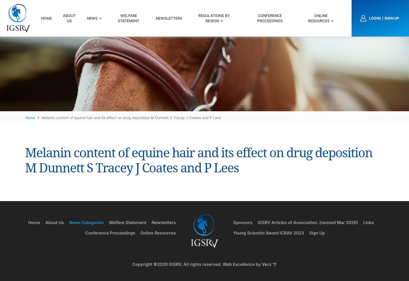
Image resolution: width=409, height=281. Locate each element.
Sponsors (243, 222)
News (92, 18)
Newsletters (169, 18)
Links (368, 222)
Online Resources (319, 18)
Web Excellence (239, 264)
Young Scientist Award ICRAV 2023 (268, 233)
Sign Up (317, 233)
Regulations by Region (214, 18)
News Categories (86, 222)
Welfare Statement (128, 18)
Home (46, 18)
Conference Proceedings (270, 18)
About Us (69, 18)
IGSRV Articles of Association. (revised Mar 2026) (308, 222)
